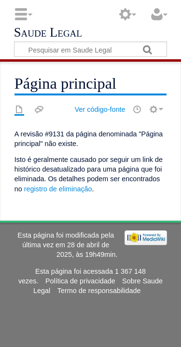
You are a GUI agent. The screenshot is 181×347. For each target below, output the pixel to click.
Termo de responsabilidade (99, 290)
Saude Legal (48, 33)
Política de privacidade (80, 281)
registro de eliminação (58, 189)
